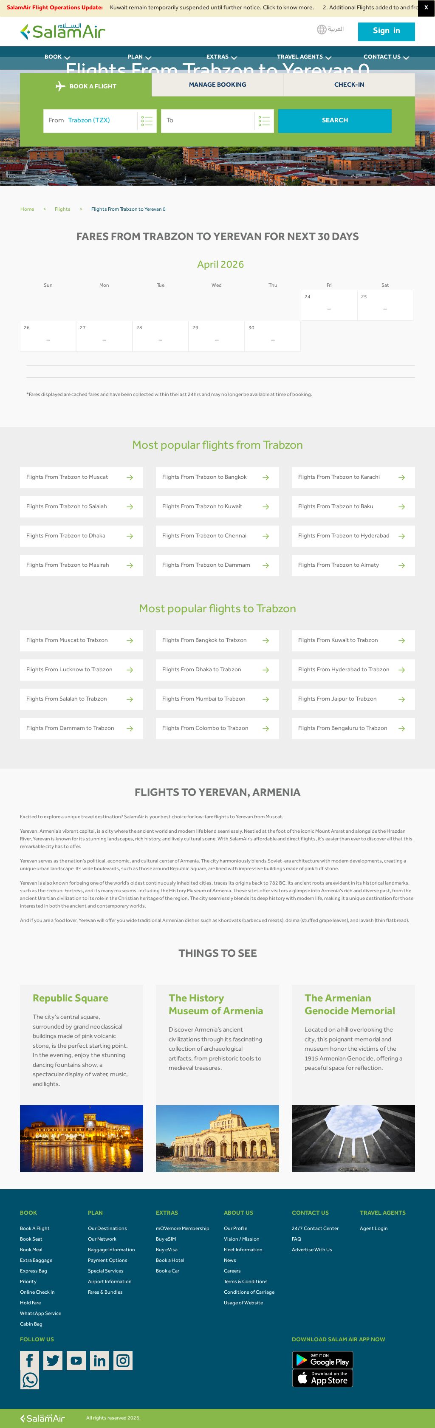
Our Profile (235, 1229)
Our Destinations (107, 1229)
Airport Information (110, 1282)
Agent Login (374, 1229)
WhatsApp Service (40, 1314)
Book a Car (167, 1271)
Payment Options (107, 1261)
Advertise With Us (312, 1250)
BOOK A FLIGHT (86, 86)
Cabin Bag (31, 1324)
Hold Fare (30, 1303)
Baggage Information (111, 1250)
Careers (232, 1271)
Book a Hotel (170, 1261)
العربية (330, 29)
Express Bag (33, 1271)
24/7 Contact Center (315, 1229)
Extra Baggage (36, 1261)
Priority (28, 1282)
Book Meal (31, 1250)
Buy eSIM (166, 1239)
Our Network (102, 1239)
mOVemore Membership (182, 1229)
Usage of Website (243, 1303)
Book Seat (31, 1239)
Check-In (349, 85)
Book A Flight (35, 1229)
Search (335, 121)
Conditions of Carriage (249, 1292)
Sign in (386, 32)
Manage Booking (217, 85)
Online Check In (37, 1292)
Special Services (106, 1271)
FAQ (296, 1239)
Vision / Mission (242, 1239)
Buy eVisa (167, 1250)
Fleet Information (243, 1250)
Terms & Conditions (246, 1282)
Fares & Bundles (105, 1292)
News (230, 1261)
